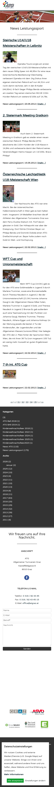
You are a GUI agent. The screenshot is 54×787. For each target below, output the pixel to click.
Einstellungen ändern (35, 780)
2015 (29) (7, 505)
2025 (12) (7, 469)
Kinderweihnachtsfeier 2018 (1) (18, 428)
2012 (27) (7, 516)
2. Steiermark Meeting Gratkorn (25, 115)
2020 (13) (7, 487)
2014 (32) (7, 509)
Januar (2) (11, 465)
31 (18, 402)
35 (35, 402)
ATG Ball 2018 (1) (11, 421)
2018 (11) (7, 494)
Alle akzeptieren (15, 780)
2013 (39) (7, 512)
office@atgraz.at (30, 603)
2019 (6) (7, 490)
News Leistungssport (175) (16, 450)
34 (31, 402)
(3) (4, 417)
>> (42, 402)
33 (27, 402)
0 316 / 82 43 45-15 (29, 599)
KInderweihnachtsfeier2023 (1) (17, 443)
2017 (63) (7, 498)
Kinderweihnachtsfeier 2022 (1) (18, 432)
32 (23, 402)
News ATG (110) (10, 446)
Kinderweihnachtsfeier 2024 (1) (18, 435)
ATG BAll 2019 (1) (11, 424)
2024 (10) (7, 472)
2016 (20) (7, 501)
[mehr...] (42, 104)
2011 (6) (7, 520)
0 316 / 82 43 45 (31, 596)
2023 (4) (7, 476)
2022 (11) (7, 480)
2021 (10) (7, 483)
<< (12, 402)
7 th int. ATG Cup (15, 364)
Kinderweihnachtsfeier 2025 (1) (18, 439)
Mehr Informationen (13, 774)
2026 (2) (7, 461)
